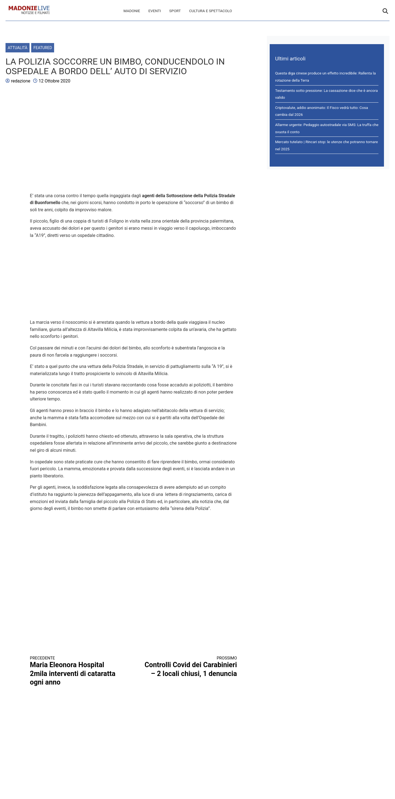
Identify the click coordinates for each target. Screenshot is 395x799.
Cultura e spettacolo (210, 11)
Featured (42, 48)
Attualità (17, 48)
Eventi (155, 11)
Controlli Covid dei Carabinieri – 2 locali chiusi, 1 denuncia (190, 667)
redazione (20, 81)
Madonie (131, 11)
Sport (175, 11)
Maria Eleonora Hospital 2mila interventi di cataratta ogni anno (76, 671)
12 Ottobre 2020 (54, 81)
